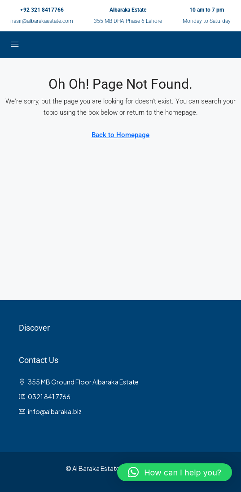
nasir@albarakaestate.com (41, 21)
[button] (174, 472)
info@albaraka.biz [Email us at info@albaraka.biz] (55, 411)
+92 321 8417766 (42, 10)
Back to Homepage (120, 135)
